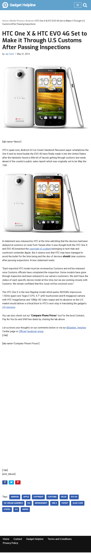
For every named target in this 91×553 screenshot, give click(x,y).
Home (5, 21)
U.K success (8, 307)
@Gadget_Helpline (76, 328)
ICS (28, 504)
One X (54, 504)
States (7, 510)
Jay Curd (9, 54)
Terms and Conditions (60, 539)
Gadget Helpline (35, 539)
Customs (52, 498)
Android (29, 21)
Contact (18, 539)
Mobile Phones (17, 21)
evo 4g (74, 498)
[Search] (85, 5)
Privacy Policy (10, 543)
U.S (16, 510)
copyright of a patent (40, 249)
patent (64, 504)
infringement (41, 504)
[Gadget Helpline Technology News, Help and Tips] (19, 5)
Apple (26, 498)
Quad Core (78, 504)
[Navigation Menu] (77, 5)
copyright (38, 498)
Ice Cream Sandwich (13, 504)
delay (63, 498)
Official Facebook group (31, 332)
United (25, 510)
